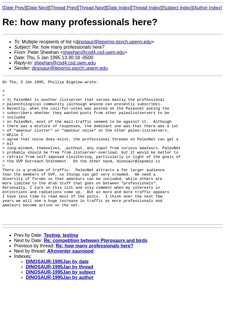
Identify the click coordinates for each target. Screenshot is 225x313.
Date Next (37, 7)
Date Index (118, 7)
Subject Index (177, 7)
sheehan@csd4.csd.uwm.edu (94, 52)
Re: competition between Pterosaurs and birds (95, 268)
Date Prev (14, 7)
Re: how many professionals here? (94, 273)
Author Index (207, 7)
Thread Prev (63, 7)
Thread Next (92, 7)
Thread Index (146, 7)
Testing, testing (61, 263)
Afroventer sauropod (70, 279)
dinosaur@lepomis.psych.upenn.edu (113, 41)
